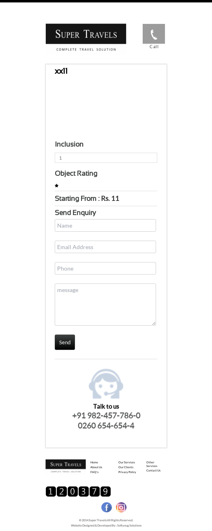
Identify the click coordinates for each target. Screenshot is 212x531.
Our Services (126, 462)
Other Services (151, 464)
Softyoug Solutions (129, 525)
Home (94, 462)
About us (96, 467)
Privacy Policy (127, 471)
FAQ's (94, 471)
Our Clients (125, 467)
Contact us (153, 470)
